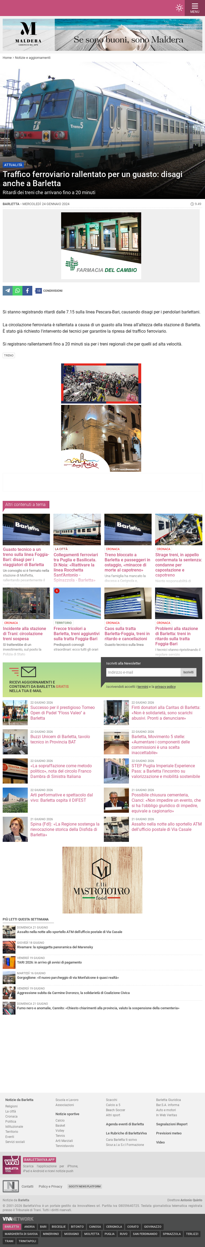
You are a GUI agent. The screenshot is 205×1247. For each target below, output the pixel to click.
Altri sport (113, 1115)
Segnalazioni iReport (171, 1124)
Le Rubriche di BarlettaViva (126, 1133)
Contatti (27, 1186)
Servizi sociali (15, 1142)
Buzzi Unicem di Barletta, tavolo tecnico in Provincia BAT (60, 739)
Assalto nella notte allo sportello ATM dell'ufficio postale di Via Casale (167, 827)
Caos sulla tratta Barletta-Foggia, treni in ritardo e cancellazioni (127, 633)
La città (10, 1111)
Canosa (95, 1227)
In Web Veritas (166, 1115)
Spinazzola (172, 1234)
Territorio (11, 1132)
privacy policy (165, 687)
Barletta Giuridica (168, 1100)
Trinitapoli (27, 1241)
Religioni (11, 1106)
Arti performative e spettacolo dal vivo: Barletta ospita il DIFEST (61, 797)
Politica (10, 1121)
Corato (133, 1227)
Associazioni (65, 1105)
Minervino (51, 1234)
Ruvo (124, 1234)
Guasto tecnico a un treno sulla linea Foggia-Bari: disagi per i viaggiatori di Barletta (26, 557)
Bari (43, 1227)
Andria (29, 1227)
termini (142, 687)
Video (160, 1142)
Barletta (12, 1227)
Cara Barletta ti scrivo (121, 1140)
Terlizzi (192, 1234)
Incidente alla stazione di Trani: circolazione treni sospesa (24, 633)
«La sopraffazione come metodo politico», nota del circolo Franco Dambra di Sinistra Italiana (61, 771)
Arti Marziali (64, 1141)
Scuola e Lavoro (67, 1100)
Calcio (60, 1120)
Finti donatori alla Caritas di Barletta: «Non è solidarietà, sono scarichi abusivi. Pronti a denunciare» (166, 713)
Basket (60, 1125)
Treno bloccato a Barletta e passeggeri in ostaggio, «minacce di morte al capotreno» (127, 562)
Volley (60, 1131)
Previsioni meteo (169, 1133)
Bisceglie (59, 1227)
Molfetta (91, 1234)
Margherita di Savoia (21, 1234)
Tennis (60, 1136)
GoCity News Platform (85, 1186)
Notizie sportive (67, 1114)
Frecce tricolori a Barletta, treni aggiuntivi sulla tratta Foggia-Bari (77, 633)
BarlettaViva (30, 8)
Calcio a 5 (113, 1105)
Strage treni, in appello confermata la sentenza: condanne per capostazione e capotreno (178, 565)
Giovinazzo (152, 1227)
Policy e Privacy (50, 1186)
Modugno (71, 1234)
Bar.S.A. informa (167, 1105)
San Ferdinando (145, 1234)
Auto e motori (166, 1110)
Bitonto (77, 1227)
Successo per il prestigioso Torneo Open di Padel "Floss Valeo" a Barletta (62, 713)
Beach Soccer (115, 1110)
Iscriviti (188, 672)
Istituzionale (14, 1127)
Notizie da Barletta (19, 1100)
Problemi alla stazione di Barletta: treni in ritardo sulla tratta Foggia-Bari (176, 636)
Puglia (110, 1234)
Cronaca (11, 1116)
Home (7, 58)
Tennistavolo (65, 1146)
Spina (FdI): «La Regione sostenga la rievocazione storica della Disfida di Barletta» (65, 829)
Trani (9, 1241)
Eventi (9, 1137)
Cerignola (114, 1227)
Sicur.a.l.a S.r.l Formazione (125, 1145)
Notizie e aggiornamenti (32, 58)
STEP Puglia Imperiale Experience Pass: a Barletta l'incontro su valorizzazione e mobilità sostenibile (166, 771)
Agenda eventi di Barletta (125, 1124)
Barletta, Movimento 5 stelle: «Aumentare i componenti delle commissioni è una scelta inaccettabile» (161, 744)
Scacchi (111, 1100)
